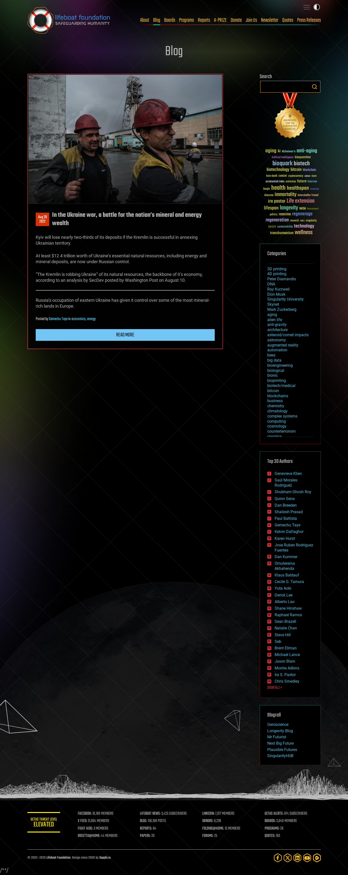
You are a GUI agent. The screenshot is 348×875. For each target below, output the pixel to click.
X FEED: (84, 821)
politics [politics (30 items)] (274, 214)
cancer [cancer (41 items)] (283, 176)
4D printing (276, 273)
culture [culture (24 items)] (307, 176)
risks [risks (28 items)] (302, 220)
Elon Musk (276, 294)
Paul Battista (286, 518)
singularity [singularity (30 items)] (311, 220)
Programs (186, 20)
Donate (236, 20)
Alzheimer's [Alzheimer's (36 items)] (288, 152)
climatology (277, 411)
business (275, 400)
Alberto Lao (284, 601)
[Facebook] (278, 858)
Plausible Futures (282, 749)
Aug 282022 (42, 219)
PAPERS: (146, 836)
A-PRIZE (220, 20)
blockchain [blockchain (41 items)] (309, 170)
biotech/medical (281, 385)
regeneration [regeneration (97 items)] (277, 220)
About (144, 20)
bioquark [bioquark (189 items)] (282, 163)
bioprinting (276, 380)
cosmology (276, 426)
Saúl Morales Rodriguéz (286, 483)
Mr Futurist (276, 737)
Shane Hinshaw (288, 608)
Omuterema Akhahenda (285, 566)
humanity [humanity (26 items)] (314, 189)
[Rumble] (317, 858)
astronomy (276, 340)
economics (78, 319)
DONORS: (208, 821)
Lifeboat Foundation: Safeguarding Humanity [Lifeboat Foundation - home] (69, 20)
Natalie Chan (286, 628)
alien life (274, 319)
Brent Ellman (286, 648)
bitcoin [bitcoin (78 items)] (296, 169)
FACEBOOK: (86, 814)
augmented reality (282, 345)
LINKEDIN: (209, 814)
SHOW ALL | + (274, 688)
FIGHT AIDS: (86, 828)
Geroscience (277, 724)
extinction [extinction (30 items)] (291, 181)
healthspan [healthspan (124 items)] (298, 188)
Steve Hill (283, 635)
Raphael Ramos (288, 615)
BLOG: (144, 821)
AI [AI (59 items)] (279, 151)
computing (276, 421)
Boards (169, 20)
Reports (204, 20)
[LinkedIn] (297, 858)
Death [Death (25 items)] (314, 176)
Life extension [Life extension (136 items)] (300, 201)
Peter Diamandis (281, 279)
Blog (156, 20)
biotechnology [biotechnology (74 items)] (278, 169)
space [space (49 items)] (272, 226)
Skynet (273, 304)
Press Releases (309, 20)
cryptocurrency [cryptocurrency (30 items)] (295, 176)
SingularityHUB (280, 755)
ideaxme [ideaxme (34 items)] (268, 195)
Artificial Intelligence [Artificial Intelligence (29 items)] (282, 157)
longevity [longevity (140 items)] (289, 208)
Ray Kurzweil (278, 289)
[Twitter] (288, 858)
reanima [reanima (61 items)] (285, 214)
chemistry (275, 406)
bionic (272, 375)
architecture (277, 329)
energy (91, 319)
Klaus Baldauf (287, 575)
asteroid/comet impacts (288, 335)
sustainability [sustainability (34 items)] (285, 227)
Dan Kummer (286, 556)
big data (274, 360)
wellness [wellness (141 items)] (304, 232)
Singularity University (285, 299)
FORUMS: (208, 836)
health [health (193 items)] (278, 188)
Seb (278, 641)
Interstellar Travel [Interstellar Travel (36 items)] (308, 195)
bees (271, 355)
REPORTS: (147, 828)
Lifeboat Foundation (58, 858)
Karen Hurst (285, 538)
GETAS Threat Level (44, 823)
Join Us (251, 20)
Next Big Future (280, 743)
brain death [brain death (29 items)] (271, 176)
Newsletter (269, 20)
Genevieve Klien (288, 473)
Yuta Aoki (283, 588)
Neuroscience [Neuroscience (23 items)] (312, 209)
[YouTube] (307, 858)
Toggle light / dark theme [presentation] (317, 7)
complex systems (282, 416)
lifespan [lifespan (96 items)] (271, 208)
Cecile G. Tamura (289, 581)
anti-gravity (277, 324)
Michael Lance (287, 654)
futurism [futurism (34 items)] (312, 182)
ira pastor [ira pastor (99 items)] (276, 201)
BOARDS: (270, 821)
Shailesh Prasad (289, 512)
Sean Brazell (285, 621)
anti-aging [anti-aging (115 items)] (307, 151)
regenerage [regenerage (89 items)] (302, 214)
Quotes (287, 20)
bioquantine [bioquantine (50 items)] (303, 157)
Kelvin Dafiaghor (289, 531)
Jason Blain (285, 661)
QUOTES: (270, 836)
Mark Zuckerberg (281, 309)
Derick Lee (283, 595)
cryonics (274, 436)
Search (314, 87)
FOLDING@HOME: (214, 828)
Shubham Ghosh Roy (293, 492)
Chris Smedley (287, 681)
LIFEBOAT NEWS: (151, 814)
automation (277, 350)
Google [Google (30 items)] (266, 189)
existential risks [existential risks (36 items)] (275, 182)
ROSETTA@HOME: (90, 836)
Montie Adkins (287, 668)
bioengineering (280, 365)
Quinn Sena (285, 498)
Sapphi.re (105, 858)
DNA (271, 284)
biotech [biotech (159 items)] (302, 163)
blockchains (277, 396)
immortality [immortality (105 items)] (285, 195)
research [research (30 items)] (294, 220)
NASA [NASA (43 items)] (302, 209)
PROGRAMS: (272, 828)
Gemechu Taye (58, 319)
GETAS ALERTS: (274, 814)
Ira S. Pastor (285, 674)
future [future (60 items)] (301, 181)
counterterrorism (281, 431)
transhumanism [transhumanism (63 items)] (281, 233)
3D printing (276, 269)
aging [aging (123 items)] (270, 151)
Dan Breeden (286, 505)
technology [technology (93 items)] (304, 226)
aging (272, 314)
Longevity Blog (280, 731)
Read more (125, 335)
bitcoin (273, 390)
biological (275, 370)
